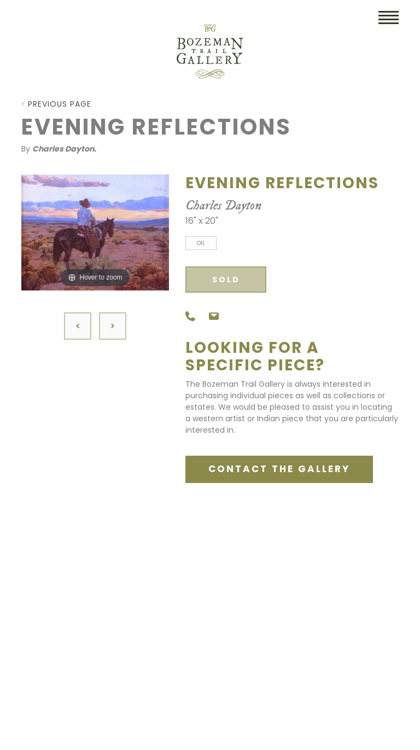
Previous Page (59, 103)
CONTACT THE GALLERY (279, 468)
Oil (201, 243)
